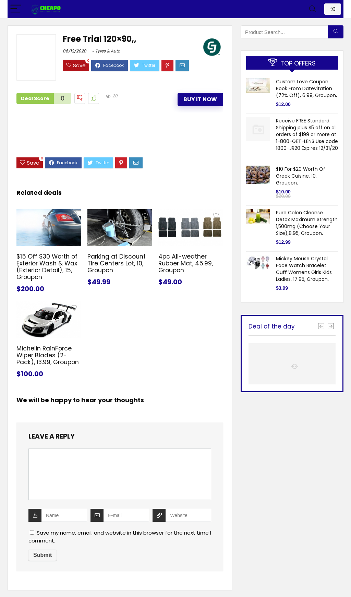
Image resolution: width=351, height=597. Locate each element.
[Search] (312, 9)
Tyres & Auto (107, 51)
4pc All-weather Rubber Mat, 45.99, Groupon (185, 263)
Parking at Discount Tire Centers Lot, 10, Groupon (116, 263)
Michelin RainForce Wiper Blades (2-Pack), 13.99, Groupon (47, 355)
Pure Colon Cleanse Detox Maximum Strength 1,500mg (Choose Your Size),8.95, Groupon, (307, 223)
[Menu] (16, 9)
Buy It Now (200, 99)
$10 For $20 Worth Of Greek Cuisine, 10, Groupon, (300, 176)
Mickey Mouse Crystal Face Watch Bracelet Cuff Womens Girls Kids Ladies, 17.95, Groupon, (304, 269)
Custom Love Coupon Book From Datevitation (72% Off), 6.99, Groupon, (306, 88)
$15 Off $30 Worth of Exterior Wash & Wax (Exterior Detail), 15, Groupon (46, 266)
